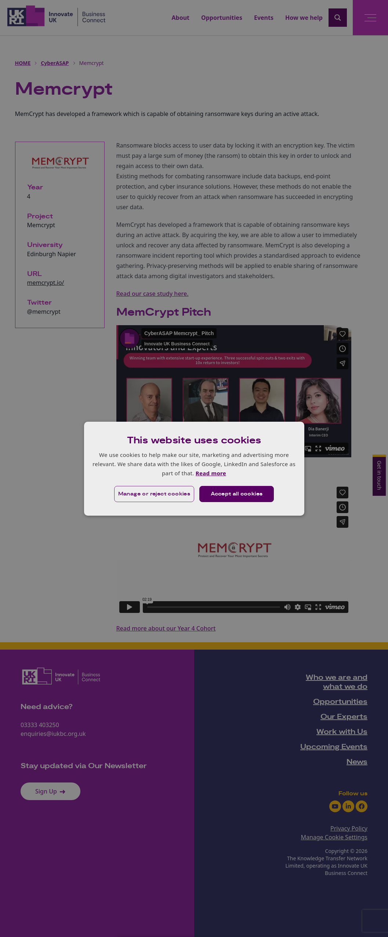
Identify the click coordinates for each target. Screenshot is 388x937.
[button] (154, 494)
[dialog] (194, 468)
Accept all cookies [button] (236, 494)
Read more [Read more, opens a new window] (211, 473)
